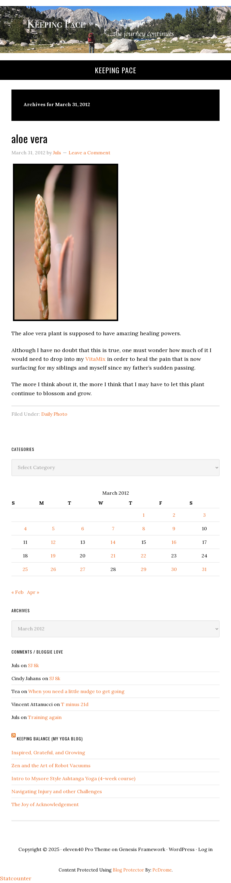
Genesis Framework (142, 849)
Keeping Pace (115, 70)
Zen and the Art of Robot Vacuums (51, 765)
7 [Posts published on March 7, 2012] (113, 528)
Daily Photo (54, 414)
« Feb (17, 592)
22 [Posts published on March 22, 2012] (143, 556)
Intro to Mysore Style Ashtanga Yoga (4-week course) (73, 778)
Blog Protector (128, 870)
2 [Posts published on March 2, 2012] (174, 515)
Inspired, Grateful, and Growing (48, 752)
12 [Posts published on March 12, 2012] (53, 542)
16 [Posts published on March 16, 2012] (173, 542)
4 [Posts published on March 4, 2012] (25, 528)
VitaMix (95, 358)
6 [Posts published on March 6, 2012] (82, 528)
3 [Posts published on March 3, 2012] (204, 515)
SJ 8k (33, 665)
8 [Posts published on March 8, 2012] (143, 528)
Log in (205, 849)
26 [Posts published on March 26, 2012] (53, 569)
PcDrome (162, 870)
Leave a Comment (89, 153)
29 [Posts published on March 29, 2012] (143, 569)
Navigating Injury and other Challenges (56, 791)
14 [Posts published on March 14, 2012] (113, 542)
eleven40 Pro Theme (86, 849)
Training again (45, 717)
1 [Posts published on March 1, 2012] (144, 515)
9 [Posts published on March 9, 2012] (173, 528)
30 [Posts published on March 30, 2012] (174, 569)
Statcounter (15, 878)
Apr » (33, 592)
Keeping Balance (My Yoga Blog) (50, 738)
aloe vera (29, 138)
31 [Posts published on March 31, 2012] (204, 569)
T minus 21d (74, 704)
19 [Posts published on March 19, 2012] (53, 556)
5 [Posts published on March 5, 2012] (53, 528)
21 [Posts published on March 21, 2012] (113, 556)
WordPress (182, 849)
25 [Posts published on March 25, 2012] (25, 569)
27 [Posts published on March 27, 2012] (82, 569)
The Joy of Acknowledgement (45, 804)
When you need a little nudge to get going (76, 691)
